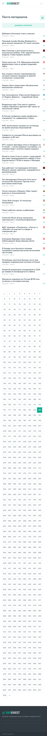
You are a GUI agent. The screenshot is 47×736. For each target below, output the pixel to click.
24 (5, 309)
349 (29, 521)
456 (4, 595)
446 (34, 584)
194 (14, 420)
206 (34, 426)
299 (19, 489)
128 (4, 378)
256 (4, 463)
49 (10, 325)
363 (19, 531)
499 (19, 621)
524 (24, 637)
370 (14, 537)
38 (35, 315)
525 (29, 637)
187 (19, 415)
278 (34, 473)
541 (29, 648)
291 (19, 484)
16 (4, 304)
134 (34, 378)
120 (4, 373)
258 (14, 463)
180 (24, 410)
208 (4, 431)
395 (19, 552)
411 (19, 563)
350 (34, 521)
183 (39, 410)
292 (24, 484)
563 (19, 663)
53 (30, 325)
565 (29, 663)
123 (19, 373)
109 (29, 362)
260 (24, 463)
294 (34, 484)
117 (30, 367)
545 (9, 653)
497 (9, 621)
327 (39, 505)
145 (9, 389)
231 (39, 441)
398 (34, 552)
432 (4, 579)
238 (34, 447)
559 (39, 658)
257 (9, 463)
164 (24, 399)
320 (4, 505)
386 (14, 547)
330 (14, 510)
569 (9, 669)
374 (34, 537)
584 (4, 679)
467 (19, 600)
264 (4, 468)
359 (39, 526)
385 (9, 547)
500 (24, 621)
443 (19, 584)
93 (30, 352)
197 (29, 420)
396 (24, 552)
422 (34, 568)
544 (4, 653)
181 (29, 410)
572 (24, 669)
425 (9, 574)
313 (9, 500)
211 (19, 431)
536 (4, 648)
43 (20, 320)
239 (39, 447)
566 (34, 663)
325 (29, 505)
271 (39, 468)
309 (29, 494)
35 (20, 315)
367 (39, 531)
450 (14, 589)
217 (9, 436)
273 (9, 473)
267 (19, 468)
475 (19, 605)
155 (19, 394)
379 (19, 542)
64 (5, 336)
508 (24, 626)
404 (24, 558)
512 (4, 632)
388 (24, 547)
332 (24, 510)
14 (34, 299)
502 (34, 621)
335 (39, 510)
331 (19, 510)
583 (39, 674)
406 (34, 558)
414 (34, 563)
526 (34, 637)
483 (19, 611)
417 (9, 568)
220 (24, 436)
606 (34, 690)
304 (4, 494)
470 (34, 600)
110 (34, 362)
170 (14, 404)
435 (19, 579)
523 (19, 637)
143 (39, 383)
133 (29, 378)
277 (29, 473)
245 (29, 452)
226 (14, 441)
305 (9, 494)
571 (19, 669)
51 (19, 325)
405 (29, 558)
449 (9, 589)
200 (4, 426)
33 (10, 315)
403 (19, 558)
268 (24, 468)
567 (39, 663)
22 (35, 304)
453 (29, 589)
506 (14, 626)
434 (14, 579)
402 (14, 558)
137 (9, 383)
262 (34, 463)
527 (39, 637)
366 (34, 531)
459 (19, 595)
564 (24, 663)
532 (24, 642)
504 (4, 626)
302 (34, 489)
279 (39, 473)
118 (34, 367)
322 (14, 505)
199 (39, 420)
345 (9, 521)
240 (4, 452)
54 (35, 325)
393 (9, 552)
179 (19, 410)
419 (19, 568)
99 (20, 357)
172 (24, 404)
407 (39, 558)
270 (34, 468)
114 (14, 367)
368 (4, 537)
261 (29, 463)
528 (4, 642)
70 (35, 336)
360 (4, 531)
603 (19, 690)
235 (19, 447)
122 (14, 373)
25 (10, 309)
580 (24, 674)
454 (34, 589)
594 (14, 685)
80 (5, 346)
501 (29, 621)
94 (35, 352)
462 (34, 595)
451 (19, 589)
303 (39, 489)
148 (24, 389)
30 (35, 309)
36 (25, 315)
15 (39, 299)
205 (29, 426)
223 (39, 436)
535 (39, 642)
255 (39, 457)
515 (19, 632)
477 (29, 605)
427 (19, 574)
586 (14, 679)
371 (19, 537)
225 (9, 441)
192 (4, 420)
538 (14, 648)
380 (24, 542)
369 (9, 537)
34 (15, 315)
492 (24, 616)
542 (34, 648)
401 (9, 558)
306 (14, 494)
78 (35, 341)
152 (4, 394)
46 (35, 320)
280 (4, 478)
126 (34, 373)
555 (19, 658)
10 (14, 299)
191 (39, 415)
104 (4, 362)
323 (19, 505)
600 (4, 690)
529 (9, 642)
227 (19, 441)
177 (9, 410)
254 (34, 457)
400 (4, 558)
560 (4, 663)
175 (39, 404)
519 (39, 632)
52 (25, 325)
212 (24, 431)
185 (9, 415)
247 (39, 452)
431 (39, 574)
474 (14, 605)
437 (29, 579)
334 (34, 510)
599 (39, 685)
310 (34, 494)
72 (5, 341)
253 (29, 457)
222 (34, 436)
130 (14, 378)
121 (9, 373)
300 (24, 489)
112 (4, 367)
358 (34, 526)
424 (4, 574)
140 (24, 383)
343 (39, 515)
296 (4, 489)
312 (4, 500)
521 (9, 637)
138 (14, 383)
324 (24, 505)
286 (34, 478)
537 (9, 648)
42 (15, 320)
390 (34, 547)
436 (24, 579)
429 (29, 574)
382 (34, 542)
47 (40, 320)
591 (39, 679)
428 (24, 574)
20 (25, 304)
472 (4, 605)
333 (29, 510)
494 (34, 616)
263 (39, 463)
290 (14, 484)
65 (10, 336)
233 (9, 447)
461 (29, 595)
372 (24, 537)
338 (14, 515)
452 (24, 589)
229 (29, 441)
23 (40, 304)
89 (10, 352)
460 (24, 595)
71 (39, 336)
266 (14, 468)
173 (29, 404)
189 (29, 415)
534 (34, 642)
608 (4, 695)
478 (34, 605)
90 (15, 352)
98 (15, 357)
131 (19, 378)
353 (9, 526)
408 (4, 563)
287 (39, 478)
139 (19, 383)
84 (25, 346)
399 (39, 552)
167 (39, 399)
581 (29, 674)
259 (19, 463)
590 (34, 679)
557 (29, 658)
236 (24, 447)
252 (24, 457)
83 (20, 346)
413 (29, 563)
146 (14, 389)
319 (39, 500)
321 (9, 505)
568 (4, 669)
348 (24, 521)
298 (14, 489)
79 (40, 341)
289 (9, 484)
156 (24, 394)
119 (39, 367)
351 (39, 521)
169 (9, 404)
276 (24, 473)
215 (39, 431)
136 (4, 383)
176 (4, 410)
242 (14, 452)
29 (30, 309)
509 (29, 626)
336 (4, 515)
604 (24, 690)
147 (19, 389)
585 (9, 679)
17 (9, 304)
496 (4, 621)
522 (14, 637)
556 (24, 658)
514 (14, 632)
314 (14, 500)
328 (4, 510)
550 (34, 653)
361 (9, 531)
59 (20, 331)
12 (24, 299)
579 (19, 674)
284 (24, 478)
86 (35, 346)
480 (4, 611)
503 (39, 621)
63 (40, 331)
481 (9, 611)
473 (9, 605)
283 (19, 478)
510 (34, 626)
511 (39, 626)
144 (4, 389)
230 (34, 441)
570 (14, 669)
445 (29, 584)
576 (4, 674)
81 (9, 346)
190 (34, 415)
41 (9, 320)
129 (9, 378)
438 (34, 579)
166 (34, 399)
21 (29, 304)
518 (34, 632)
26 (15, 309)
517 (29, 632)
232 (4, 447)
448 (4, 589)
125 (29, 373)
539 (19, 648)
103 (39, 357)
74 (15, 341)
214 (34, 431)
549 (29, 653)
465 (9, 600)
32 (5, 315)
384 (4, 547)
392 (4, 552)
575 (39, 669)
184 (4, 415)
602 (14, 690)
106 (14, 362)
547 (19, 653)
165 (29, 399)
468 (24, 600)
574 (34, 669)
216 (4, 436)
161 (9, 399)
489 (9, 616)
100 (24, 357)
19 (19, 304)
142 (34, 383)
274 (14, 473)
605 (29, 690)
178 (14, 410)
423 (39, 568)
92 (25, 352)
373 (29, 537)
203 (19, 426)
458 (14, 595)
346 (14, 521)
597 (29, 685)
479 (39, 605)
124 (24, 373)
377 (9, 542)
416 (4, 568)
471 (39, 600)
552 (4, 658)
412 (24, 563)
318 (34, 500)
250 (14, 457)
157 (29, 394)
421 (29, 568)
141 (29, 383)
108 (24, 362)
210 (14, 431)
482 (14, 611)
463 (39, 595)
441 (9, 584)
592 (4, 685)
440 (4, 584)
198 (34, 420)
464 (4, 600)
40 (5, 320)
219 (19, 436)
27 (20, 309)
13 (29, 299)
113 (9, 367)
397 (29, 552)
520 (4, 637)
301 (29, 489)
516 (24, 632)
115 (19, 367)
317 (29, 500)
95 (40, 352)
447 (39, 584)
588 (24, 679)
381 (29, 542)
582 (34, 674)
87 (40, 346)
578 (14, 674)
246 (34, 452)
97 (10, 357)
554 (14, 658)
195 (19, 420)
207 (39, 426)
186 (14, 415)
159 (39, 394)
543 (39, 648)
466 (14, 600)
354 (14, 526)
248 (4, 457)
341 (29, 515)
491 (19, 616)
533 (29, 642)
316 (24, 500)
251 (19, 457)
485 (29, 611)
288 (4, 484)
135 (39, 378)
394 (14, 552)
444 (24, 584)
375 (39, 537)
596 (24, 685)
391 (39, 547)
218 (14, 436)
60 (25, 331)
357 (29, 526)
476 (24, 605)
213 (29, 431)
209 (9, 431)
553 (9, 658)
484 (24, 611)
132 (24, 378)
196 (24, 420)
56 (5, 331)
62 (35, 331)
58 (15, 331)
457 (9, 595)
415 (39, 563)
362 (14, 531)
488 (4, 616)
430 (34, 574)
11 (19, 299)
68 (25, 336)
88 (5, 352)
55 (40, 325)
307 (19, 494)
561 (9, 663)
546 (14, 653)
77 (29, 341)
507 (19, 626)
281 (9, 478)
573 (29, 669)
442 (14, 584)
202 (14, 426)
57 (10, 331)
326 (34, 505)
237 (29, 447)
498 (14, 621)
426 (14, 574)
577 (9, 674)
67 (20, 336)
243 (19, 452)
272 (4, 473)
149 (29, 389)
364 (24, 531)
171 (20, 404)
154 (14, 394)
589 (29, 679)
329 (9, 510)
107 (19, 362)
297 (9, 489)
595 (19, 685)
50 (15, 325)
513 (9, 632)
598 (34, 685)
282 (14, 478)
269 (29, 468)
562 (14, 663)
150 (34, 389)
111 (40, 362)
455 (39, 589)
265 (9, 468)
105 (9, 362)
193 (9, 420)
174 (34, 404)
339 (19, 515)
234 (14, 447)
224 (4, 441)
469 (29, 600)
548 (24, 653)
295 (39, 484)
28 (25, 309)
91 (19, 352)
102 (34, 357)
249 (9, 457)
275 (19, 473)
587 (19, 679)
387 (19, 547)
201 (9, 426)
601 (9, 690)
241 (9, 452)
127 (39, 373)
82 (15, 346)
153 (9, 394)
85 (30, 346)
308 (24, 494)
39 (40, 315)
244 (24, 452)
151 (39, 389)
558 (34, 658)
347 (19, 521)
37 (30, 315)
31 (39, 309)
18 (14, 304)
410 (14, 563)
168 (4, 404)
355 (19, 526)
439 (39, 579)
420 (24, 568)
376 (4, 542)
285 (29, 478)
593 (9, 685)
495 (39, 616)
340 (24, 515)
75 (20, 341)
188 (24, 415)
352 (4, 526)
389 (29, 547)
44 (25, 320)
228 (24, 441)
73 (10, 341)
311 (39, 494)
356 (24, 526)
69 (30, 336)
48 (5, 325)
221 (29, 436)
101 (29, 357)
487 (39, 611)
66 (15, 336)
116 (24, 367)
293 (29, 484)
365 (29, 531)
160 (4, 399)
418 (14, 568)
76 (25, 341)
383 (39, 542)
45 (30, 320)
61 (29, 331)
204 (24, 426)
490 (14, 616)
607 (39, 690)
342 (34, 515)
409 (9, 563)
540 (24, 648)
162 (14, 399)
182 (34, 410)
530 (14, 642)
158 (34, 394)
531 (19, 642)
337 (9, 515)
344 (4, 521)
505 (9, 626)
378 (14, 542)
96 (5, 357)
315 (19, 500)
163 (19, 399)
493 (29, 616)
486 (34, 611)
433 (9, 579)
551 (39, 653)
